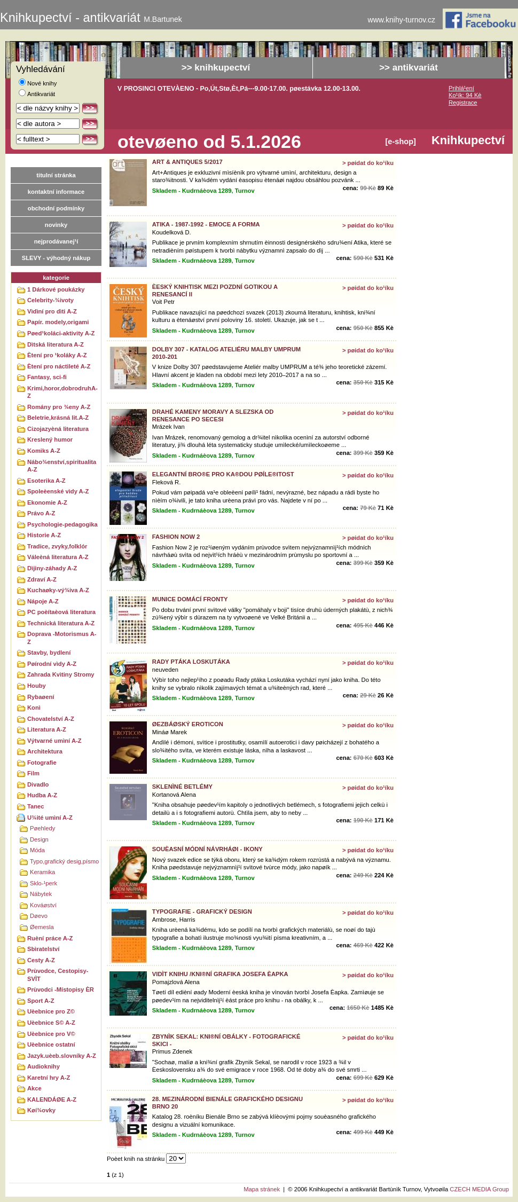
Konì (34, 707)
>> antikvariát (408, 67)
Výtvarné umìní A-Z (54, 740)
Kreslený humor (50, 439)
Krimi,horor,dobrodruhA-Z (62, 392)
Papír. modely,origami (58, 322)
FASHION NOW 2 (176, 536)
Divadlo (38, 784)
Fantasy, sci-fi (47, 377)
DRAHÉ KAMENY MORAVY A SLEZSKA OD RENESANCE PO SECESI (213, 415)
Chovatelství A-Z (50, 719)
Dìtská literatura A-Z (55, 344)
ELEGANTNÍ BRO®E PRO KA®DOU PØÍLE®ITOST (223, 474)
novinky (56, 225)
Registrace (463, 102)
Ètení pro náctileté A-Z (58, 366)
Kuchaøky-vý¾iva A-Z (58, 590)
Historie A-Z (44, 535)
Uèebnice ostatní (51, 1044)
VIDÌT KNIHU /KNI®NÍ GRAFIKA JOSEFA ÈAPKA (220, 974)
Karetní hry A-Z (48, 1077)
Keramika (42, 872)
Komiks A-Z (43, 450)
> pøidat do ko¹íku (368, 163)
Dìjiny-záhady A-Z (52, 568)
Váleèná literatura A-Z (58, 557)
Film (33, 773)
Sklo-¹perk (43, 883)
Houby (36, 685)
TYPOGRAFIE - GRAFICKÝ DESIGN (202, 911)
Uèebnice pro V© (51, 1034)
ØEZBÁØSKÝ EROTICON (187, 724)
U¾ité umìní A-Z (50, 817)
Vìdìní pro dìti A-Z (52, 311)
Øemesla (42, 927)
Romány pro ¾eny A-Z (58, 407)
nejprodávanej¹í (56, 241)
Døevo (39, 916)
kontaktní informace (56, 191)
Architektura (44, 751)
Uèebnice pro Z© (51, 1011)
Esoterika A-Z (46, 480)
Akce (34, 1088)
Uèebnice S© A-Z (51, 1022)
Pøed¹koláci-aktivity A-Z (61, 333)
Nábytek (41, 894)
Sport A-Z (40, 1000)
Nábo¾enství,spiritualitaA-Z (61, 466)
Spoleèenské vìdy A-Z (58, 491)
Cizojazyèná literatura (58, 429)
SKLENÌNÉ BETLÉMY (182, 786)
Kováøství (43, 905)
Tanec (35, 806)
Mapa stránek (262, 1189)
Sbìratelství (43, 949)
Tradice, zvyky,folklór (57, 546)
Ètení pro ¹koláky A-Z (57, 355)
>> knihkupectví (216, 67)
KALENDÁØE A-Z (51, 1099)
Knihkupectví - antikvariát (91, 18)
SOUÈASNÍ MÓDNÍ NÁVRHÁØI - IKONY (207, 849)
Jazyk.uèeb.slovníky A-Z (61, 1055)
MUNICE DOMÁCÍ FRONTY (190, 599)
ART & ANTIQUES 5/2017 (187, 162)
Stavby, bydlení (48, 652)
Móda (37, 850)
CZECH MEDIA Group (479, 1189)
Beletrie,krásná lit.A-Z (58, 417)
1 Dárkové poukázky (56, 289)
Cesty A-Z (41, 960)
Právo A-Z (41, 513)
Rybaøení (40, 697)
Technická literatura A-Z (61, 623)
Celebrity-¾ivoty (50, 300)
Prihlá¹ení (461, 88)
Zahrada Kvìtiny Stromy (61, 674)
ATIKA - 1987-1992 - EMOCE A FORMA (206, 224)
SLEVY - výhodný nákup (56, 258)
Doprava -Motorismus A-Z (62, 638)
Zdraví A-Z (42, 579)
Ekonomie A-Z (47, 502)
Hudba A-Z (42, 795)
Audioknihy (43, 1066)
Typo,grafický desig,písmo (64, 861)
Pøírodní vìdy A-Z (51, 664)
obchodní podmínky (56, 208)
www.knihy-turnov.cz (402, 20)
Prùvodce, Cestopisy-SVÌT (57, 975)
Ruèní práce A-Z (50, 938)
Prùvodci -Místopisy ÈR (60, 989)
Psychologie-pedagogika (62, 524)
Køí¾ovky (41, 1110)
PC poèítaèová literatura (61, 612)
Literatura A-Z (46, 729)
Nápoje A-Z (43, 601)
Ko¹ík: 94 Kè (465, 95)
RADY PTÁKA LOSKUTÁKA (191, 661)
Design (39, 839)
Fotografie (42, 762)
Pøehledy (42, 828)
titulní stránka (55, 175)
